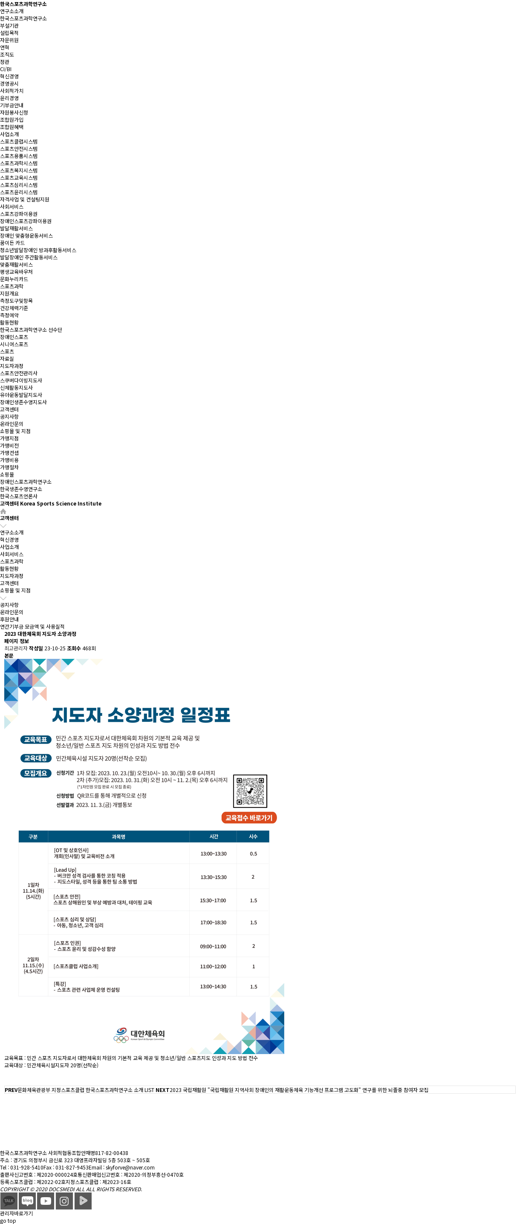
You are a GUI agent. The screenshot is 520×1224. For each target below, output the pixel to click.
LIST (149, 1089)
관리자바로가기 (16, 1213)
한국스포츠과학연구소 (23, 3)
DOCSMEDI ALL (67, 1188)
